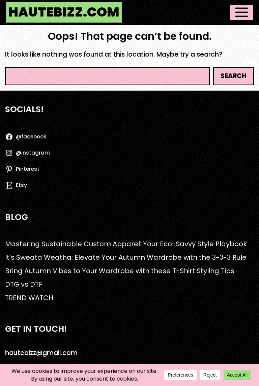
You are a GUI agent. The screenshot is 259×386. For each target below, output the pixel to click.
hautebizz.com (63, 12)
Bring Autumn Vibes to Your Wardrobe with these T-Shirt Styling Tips (119, 270)
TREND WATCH (29, 297)
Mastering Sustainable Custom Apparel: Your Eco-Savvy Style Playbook (126, 243)
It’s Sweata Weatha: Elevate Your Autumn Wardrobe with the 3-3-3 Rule (126, 257)
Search (234, 76)
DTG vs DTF (23, 284)
